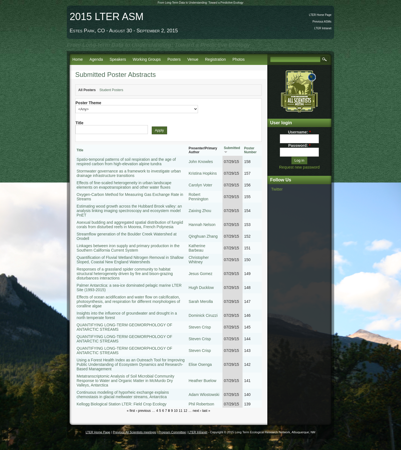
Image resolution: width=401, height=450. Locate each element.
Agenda (96, 59)
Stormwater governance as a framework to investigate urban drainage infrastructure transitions (129, 173)
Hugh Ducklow (201, 287)
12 (185, 411)
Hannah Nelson (202, 224)
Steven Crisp (200, 327)
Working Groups (147, 59)
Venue (193, 59)
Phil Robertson (201, 404)
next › (197, 411)
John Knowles (201, 161)
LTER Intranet (322, 28)
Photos (239, 59)
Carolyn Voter (200, 185)
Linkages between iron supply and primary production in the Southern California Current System (128, 248)
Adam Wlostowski (204, 394)
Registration (215, 59)
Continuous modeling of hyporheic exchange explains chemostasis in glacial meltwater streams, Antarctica (123, 394)
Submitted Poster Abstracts (115, 74)
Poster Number (250, 150)
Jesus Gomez (200, 273)
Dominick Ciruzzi (203, 315)
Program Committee (172, 432)
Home (77, 59)
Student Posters (111, 90)
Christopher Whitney (199, 259)
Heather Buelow (202, 380)
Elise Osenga (200, 364)
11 (180, 411)
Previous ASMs (321, 21)
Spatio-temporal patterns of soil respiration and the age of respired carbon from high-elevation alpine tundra (126, 161)
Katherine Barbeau (197, 248)
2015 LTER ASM (106, 16)
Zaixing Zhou (200, 210)
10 (175, 411)
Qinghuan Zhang (203, 236)
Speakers (117, 59)
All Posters (87, 90)
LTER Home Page (320, 14)
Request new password (299, 167)
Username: (299, 132)
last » (206, 411)
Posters (173, 59)
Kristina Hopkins (203, 173)
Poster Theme (88, 103)
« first (131, 411)
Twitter (277, 189)
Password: (299, 145)
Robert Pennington (198, 196)
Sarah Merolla (201, 301)
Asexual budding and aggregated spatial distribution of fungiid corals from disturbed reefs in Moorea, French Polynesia (130, 224)
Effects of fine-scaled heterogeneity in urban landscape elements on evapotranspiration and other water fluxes (124, 185)
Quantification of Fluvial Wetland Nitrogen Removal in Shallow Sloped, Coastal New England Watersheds (130, 259)
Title (79, 123)
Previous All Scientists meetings (134, 432)
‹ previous (143, 411)
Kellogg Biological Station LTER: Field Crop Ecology (122, 404)
